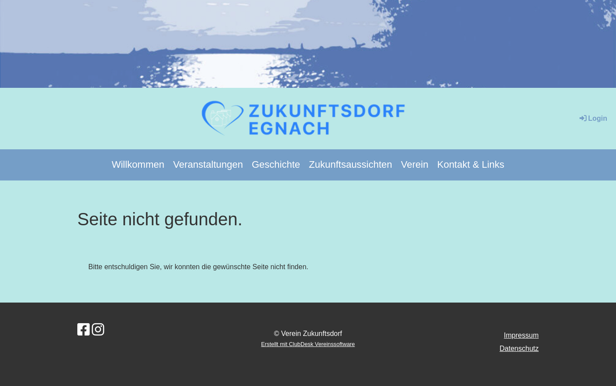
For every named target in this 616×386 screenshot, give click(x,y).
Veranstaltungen (208, 164)
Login (592, 118)
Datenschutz (519, 348)
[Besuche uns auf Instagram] (98, 330)
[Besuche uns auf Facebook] (83, 330)
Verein (414, 164)
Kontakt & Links (470, 164)
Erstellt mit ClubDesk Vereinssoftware (308, 344)
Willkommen (138, 164)
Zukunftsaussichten (350, 164)
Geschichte (276, 164)
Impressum (521, 335)
